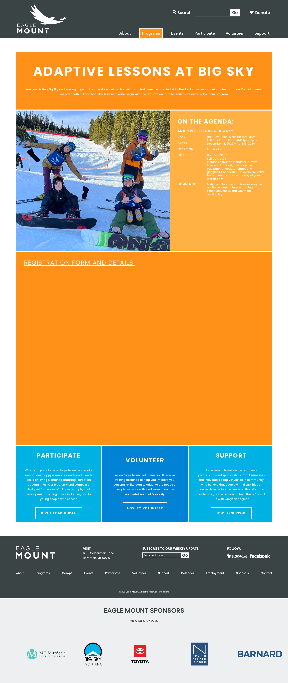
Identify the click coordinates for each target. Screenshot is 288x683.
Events (177, 33)
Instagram (237, 556)
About (125, 33)
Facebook (260, 556)
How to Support (231, 513)
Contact (266, 573)
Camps (67, 573)
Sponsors (242, 573)
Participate (204, 33)
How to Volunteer (145, 508)
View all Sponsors (144, 621)
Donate (262, 12)
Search (184, 12)
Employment (215, 573)
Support (262, 33)
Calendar (187, 573)
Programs (151, 33)
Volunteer (235, 33)
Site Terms (164, 591)
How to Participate (59, 513)
